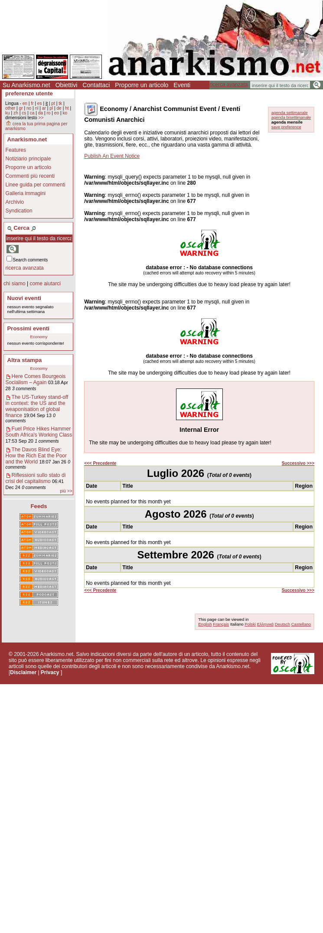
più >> (66, 491)
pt (53, 103)
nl (37, 108)
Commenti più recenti (30, 176)
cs (24, 113)
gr (21, 108)
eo (56, 113)
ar (44, 108)
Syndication (19, 211)
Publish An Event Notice (112, 156)
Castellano (301, 624)
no (28, 108)
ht (67, 108)
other (10, 108)
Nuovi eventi (24, 298)
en (25, 103)
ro (48, 113)
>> (40, 117)
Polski (250, 624)
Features (16, 150)
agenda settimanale (289, 112)
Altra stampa (24, 360)
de (58, 108)
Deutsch (282, 624)
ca (32, 113)
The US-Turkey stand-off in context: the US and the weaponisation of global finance (37, 406)
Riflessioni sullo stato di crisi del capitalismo (36, 478)
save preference (286, 126)
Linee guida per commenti (35, 185)
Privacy (50, 672)
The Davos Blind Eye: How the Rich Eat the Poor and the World (36, 456)
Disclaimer (23, 672)
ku (7, 113)
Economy (39, 336)
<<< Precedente (100, 463)
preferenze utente (29, 93)
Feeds (39, 506)
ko (64, 113)
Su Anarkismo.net (26, 85)
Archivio (15, 202)
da (40, 113)
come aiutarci (44, 284)
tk (60, 103)
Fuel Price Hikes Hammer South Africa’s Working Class (39, 432)
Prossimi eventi (28, 328)
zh (15, 113)
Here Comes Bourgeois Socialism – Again (36, 379)
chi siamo (14, 284)
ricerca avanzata (228, 85)
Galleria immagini (26, 193)
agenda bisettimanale (291, 117)
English (205, 624)
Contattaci (96, 85)
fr (32, 103)
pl (51, 108)
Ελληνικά (265, 624)
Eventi (181, 85)
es (39, 103)
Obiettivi (66, 85)
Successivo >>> (298, 463)
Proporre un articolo (141, 85)
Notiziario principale (28, 159)
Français (221, 624)
